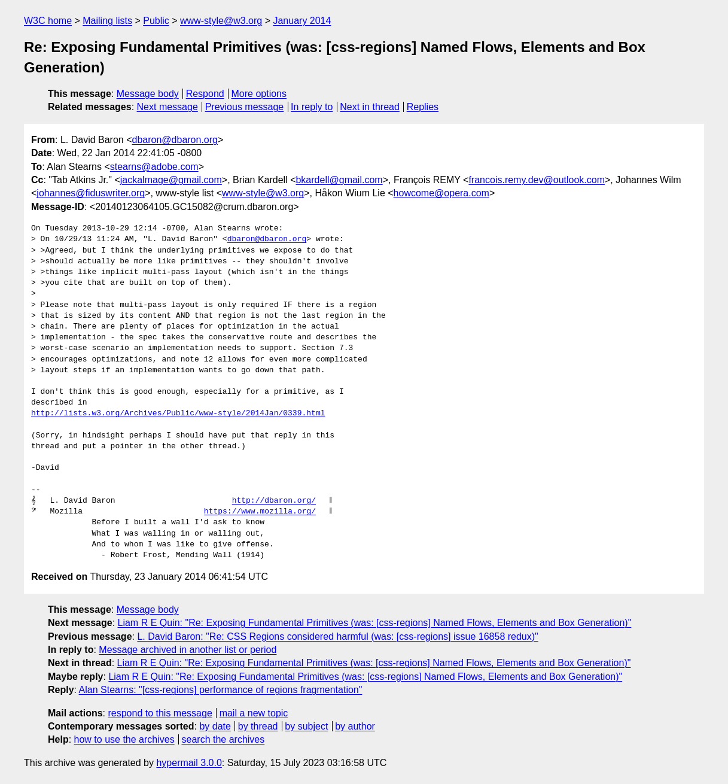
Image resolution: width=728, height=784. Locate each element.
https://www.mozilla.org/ (260, 511)
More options (259, 94)
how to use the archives (124, 739)
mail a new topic (254, 713)
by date (214, 726)
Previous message (244, 107)
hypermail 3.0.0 (188, 763)
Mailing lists (107, 21)
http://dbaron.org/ (274, 501)
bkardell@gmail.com (339, 180)
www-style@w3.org (221, 21)
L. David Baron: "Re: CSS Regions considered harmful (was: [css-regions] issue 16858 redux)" (337, 636)
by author (355, 726)
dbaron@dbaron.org (175, 140)
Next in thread (370, 107)
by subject (306, 726)
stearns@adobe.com (154, 167)
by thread (258, 726)
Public (156, 21)
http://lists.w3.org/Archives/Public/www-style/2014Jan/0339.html (178, 413)
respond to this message (160, 713)
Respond (205, 94)
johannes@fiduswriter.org (90, 193)
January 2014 (302, 21)
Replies (422, 107)
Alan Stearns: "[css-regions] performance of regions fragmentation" (221, 690)
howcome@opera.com (441, 193)
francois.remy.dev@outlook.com (536, 180)
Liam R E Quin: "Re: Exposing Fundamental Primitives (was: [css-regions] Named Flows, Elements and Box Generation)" (375, 623)
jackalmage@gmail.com (171, 180)
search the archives (223, 739)
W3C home (48, 21)
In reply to (312, 107)
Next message (167, 107)
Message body (148, 94)
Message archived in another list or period (187, 650)
